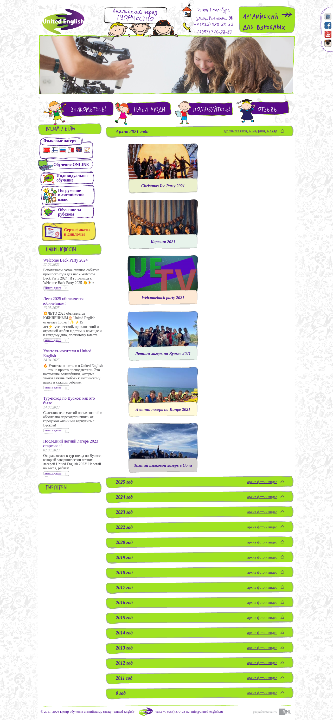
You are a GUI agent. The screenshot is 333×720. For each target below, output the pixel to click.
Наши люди (149, 109)
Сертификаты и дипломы (77, 232)
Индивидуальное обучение (72, 177)
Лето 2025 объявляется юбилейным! (63, 301)
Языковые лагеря (59, 141)
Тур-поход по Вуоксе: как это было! (69, 400)
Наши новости (61, 250)
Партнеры (57, 488)
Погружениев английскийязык (71, 195)
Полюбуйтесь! (211, 109)
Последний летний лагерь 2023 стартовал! (70, 443)
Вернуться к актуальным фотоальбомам (250, 131)
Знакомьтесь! (88, 109)
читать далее (52, 288)
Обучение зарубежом (69, 211)
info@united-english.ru (207, 711)
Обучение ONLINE (71, 164)
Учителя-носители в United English (67, 353)
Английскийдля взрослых (264, 22)
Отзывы (268, 109)
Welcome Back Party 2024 (65, 260)
